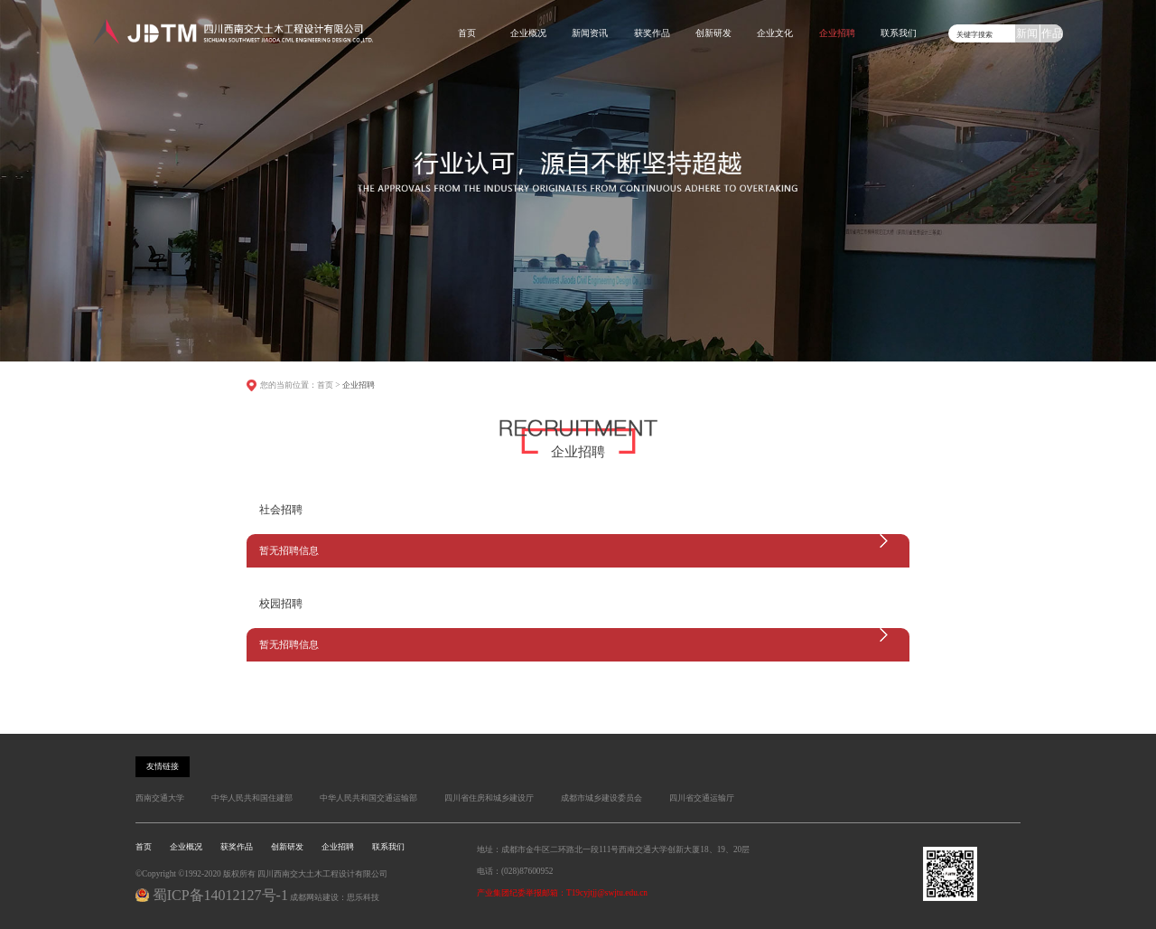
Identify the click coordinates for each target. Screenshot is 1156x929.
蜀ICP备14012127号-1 (220, 895)
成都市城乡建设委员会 (601, 797)
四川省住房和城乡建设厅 (489, 797)
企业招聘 (837, 33)
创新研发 (713, 33)
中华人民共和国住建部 (252, 797)
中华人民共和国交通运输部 (368, 797)
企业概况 (528, 33)
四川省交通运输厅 (701, 797)
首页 (467, 33)
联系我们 (899, 33)
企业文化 (775, 33)
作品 (1052, 33)
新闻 (1027, 33)
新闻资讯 (590, 33)
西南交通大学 (159, 797)
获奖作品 (652, 33)
